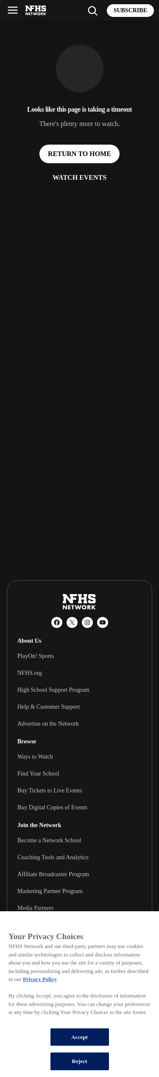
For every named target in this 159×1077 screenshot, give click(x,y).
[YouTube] (102, 622)
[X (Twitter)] (72, 622)
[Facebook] (56, 622)
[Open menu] (12, 10)
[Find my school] (92, 10)
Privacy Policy (40, 979)
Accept (79, 1037)
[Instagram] (87, 622)
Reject (79, 1061)
